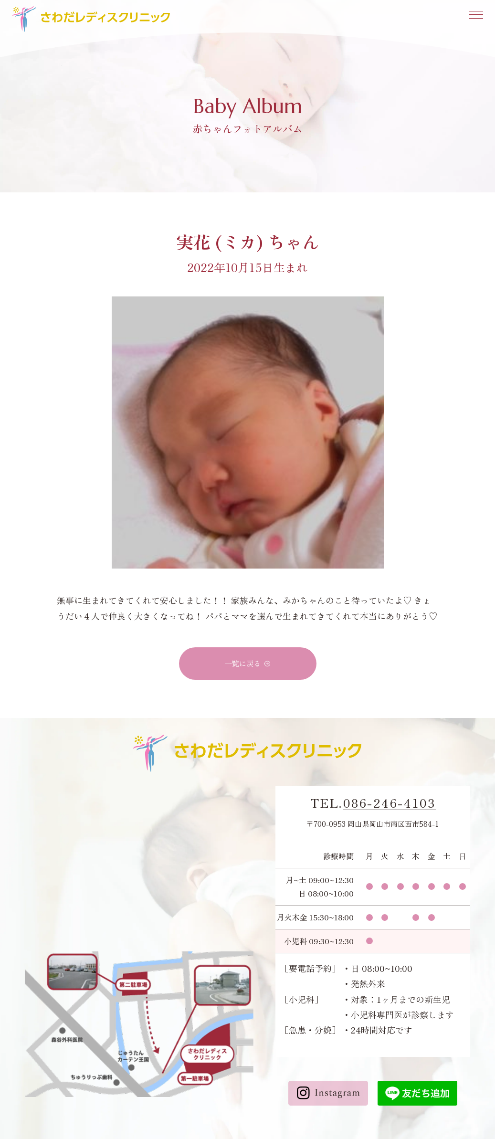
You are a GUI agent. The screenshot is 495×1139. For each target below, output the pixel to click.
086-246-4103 (389, 803)
